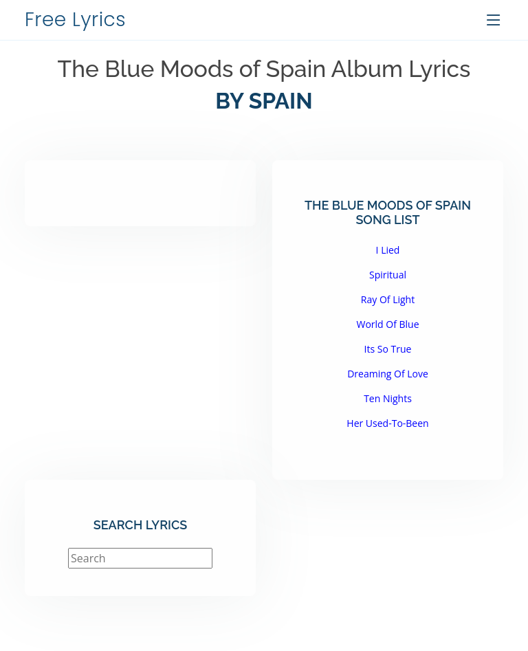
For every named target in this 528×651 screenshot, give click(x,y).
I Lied (388, 249)
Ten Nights (388, 398)
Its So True (388, 348)
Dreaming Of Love (387, 373)
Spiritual (387, 274)
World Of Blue (387, 324)
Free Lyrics (75, 19)
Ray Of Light (388, 299)
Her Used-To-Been (387, 423)
